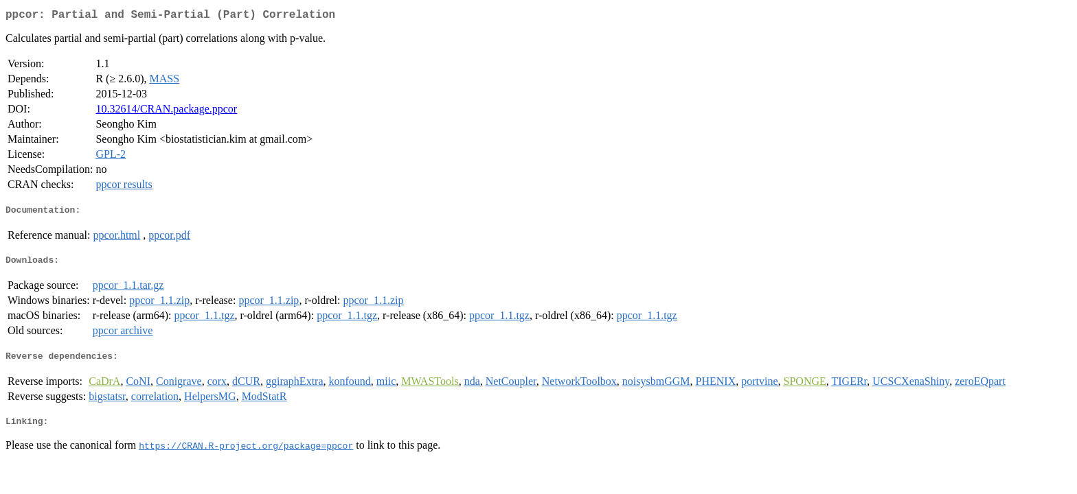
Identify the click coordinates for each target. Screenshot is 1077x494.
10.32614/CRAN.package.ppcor (166, 111)
